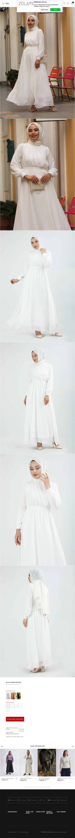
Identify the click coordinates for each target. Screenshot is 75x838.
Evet (55, 9)
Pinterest (33, 800)
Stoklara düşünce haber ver (15, 719)
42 (16, 706)
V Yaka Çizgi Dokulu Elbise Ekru (25, 779)
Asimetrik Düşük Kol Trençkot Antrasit (44, 779)
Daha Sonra (44, 9)
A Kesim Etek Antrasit (7, 778)
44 (20, 706)
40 (12, 706)
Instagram (23, 800)
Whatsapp (62, 800)
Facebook (12, 800)
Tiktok (42, 800)
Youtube (52, 800)
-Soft (43, 832)
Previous (2, 746)
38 (8, 706)
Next (72, 746)
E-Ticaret (48, 832)
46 (8, 710)
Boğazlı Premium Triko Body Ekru (64, 779)
